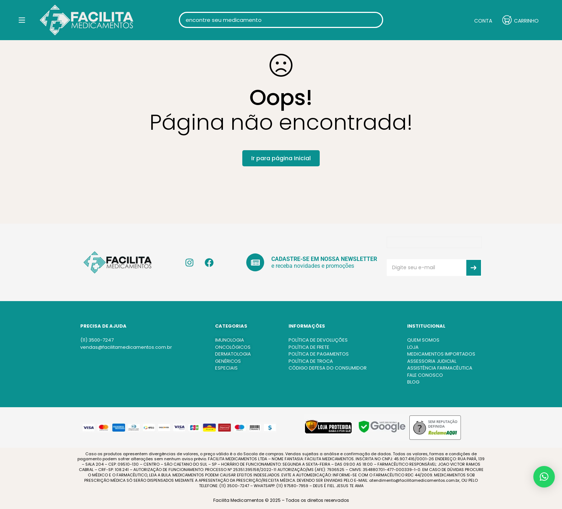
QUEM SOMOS (423, 340)
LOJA (413, 347)
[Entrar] (477, 25)
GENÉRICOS (228, 361)
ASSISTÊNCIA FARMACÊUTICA (439, 368)
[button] (544, 476)
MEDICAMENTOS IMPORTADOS (441, 354)
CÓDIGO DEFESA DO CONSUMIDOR (328, 368)
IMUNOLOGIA (229, 340)
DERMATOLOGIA (233, 354)
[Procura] (375, 25)
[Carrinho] (520, 25)
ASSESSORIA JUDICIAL (431, 361)
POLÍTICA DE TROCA (311, 361)
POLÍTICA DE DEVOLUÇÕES (318, 340)
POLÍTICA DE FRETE (309, 347)
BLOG (413, 382)
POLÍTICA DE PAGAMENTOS (319, 354)
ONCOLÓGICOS (233, 347)
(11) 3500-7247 (97, 340)
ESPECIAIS (226, 368)
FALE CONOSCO (425, 375)
